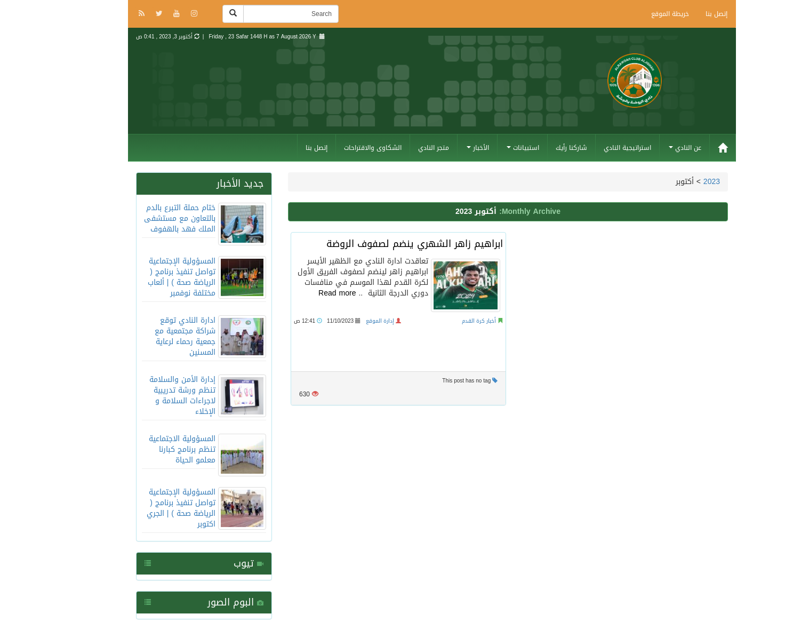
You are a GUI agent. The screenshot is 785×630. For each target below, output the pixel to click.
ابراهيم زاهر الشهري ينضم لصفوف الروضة (375, 244)
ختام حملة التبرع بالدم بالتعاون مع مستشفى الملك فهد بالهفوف (140, 218)
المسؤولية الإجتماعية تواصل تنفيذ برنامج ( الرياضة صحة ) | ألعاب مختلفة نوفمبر (142, 277)
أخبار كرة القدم (439, 321)
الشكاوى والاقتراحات (333, 148)
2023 (672, 181)
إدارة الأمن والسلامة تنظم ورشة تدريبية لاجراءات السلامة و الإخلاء (143, 395)
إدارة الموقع (340, 321)
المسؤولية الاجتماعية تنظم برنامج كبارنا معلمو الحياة (142, 449)
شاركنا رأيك (532, 148)
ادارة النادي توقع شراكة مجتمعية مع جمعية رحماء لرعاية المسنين (145, 336)
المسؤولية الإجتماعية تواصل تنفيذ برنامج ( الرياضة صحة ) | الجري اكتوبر (141, 508)
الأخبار (438, 148)
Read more (297, 293)
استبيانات (483, 148)
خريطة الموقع (631, 14)
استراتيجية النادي (588, 148)
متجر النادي (394, 148)
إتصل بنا (677, 14)
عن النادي (645, 148)
